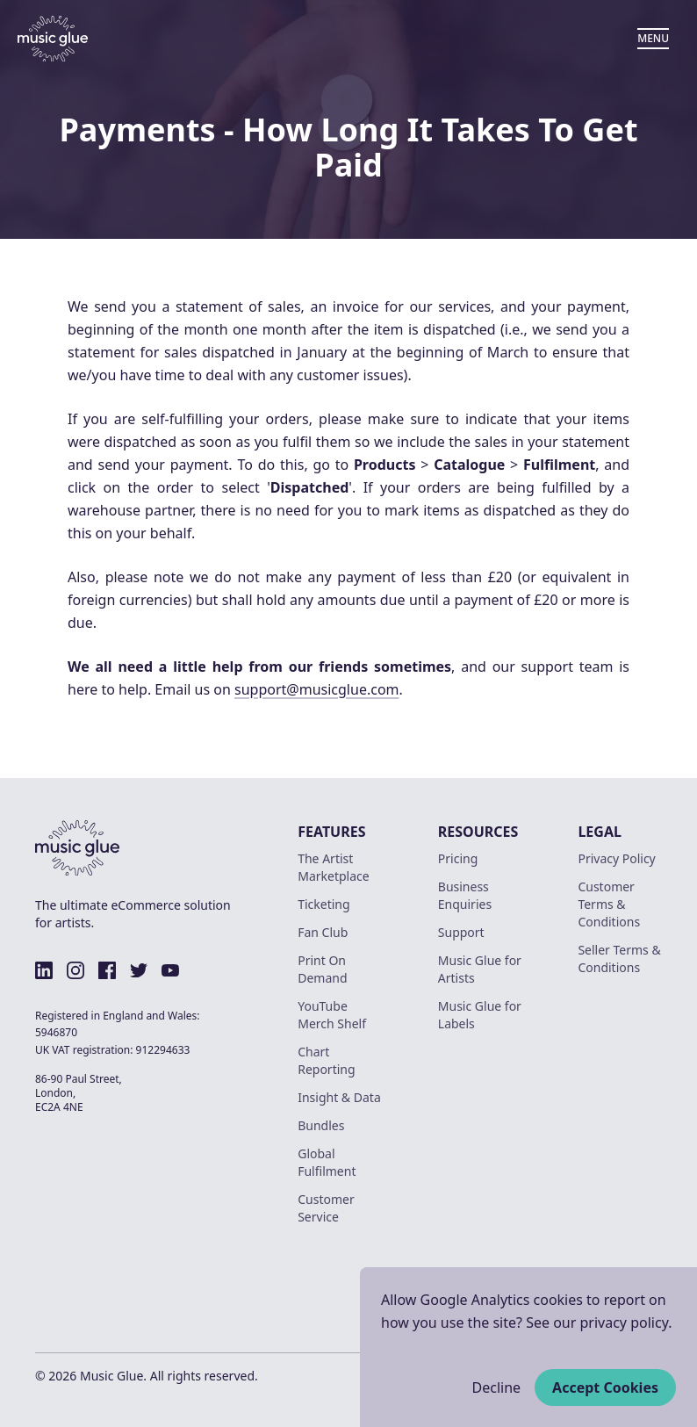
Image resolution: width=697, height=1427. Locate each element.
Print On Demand (322, 969)
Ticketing (323, 904)
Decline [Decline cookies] (496, 1387)
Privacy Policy (616, 858)
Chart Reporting (326, 1060)
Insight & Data (339, 1097)
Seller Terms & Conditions (619, 958)
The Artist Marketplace (333, 867)
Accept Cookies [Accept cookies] (605, 1387)
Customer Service (326, 1208)
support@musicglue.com (316, 689)
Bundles (321, 1125)
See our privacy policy (597, 1322)
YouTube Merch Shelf (332, 1015)
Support (461, 932)
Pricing (458, 858)
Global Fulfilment (327, 1162)
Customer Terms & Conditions (609, 904)
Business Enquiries (465, 895)
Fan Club (323, 932)
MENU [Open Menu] (653, 38)
